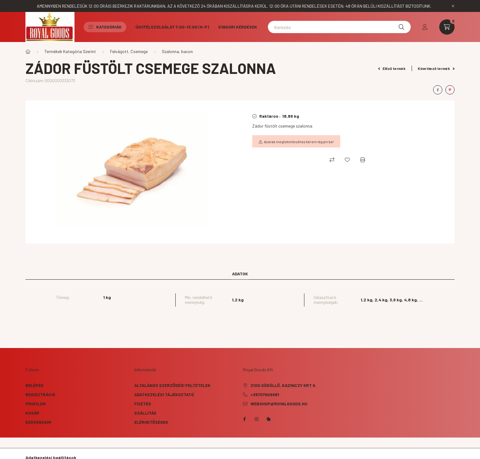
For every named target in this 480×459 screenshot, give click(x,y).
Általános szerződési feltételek (172, 385)
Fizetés (142, 403)
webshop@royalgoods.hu (278, 403)
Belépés (34, 385)
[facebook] (437, 89)
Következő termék (436, 68)
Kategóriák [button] (105, 26)
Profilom (35, 403)
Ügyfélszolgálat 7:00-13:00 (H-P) (172, 26)
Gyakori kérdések (237, 26)
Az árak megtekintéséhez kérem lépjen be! (299, 142)
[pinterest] (450, 89)
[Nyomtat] (362, 160)
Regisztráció (40, 394)
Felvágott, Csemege (129, 51)
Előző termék (392, 68)
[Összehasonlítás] (332, 160)
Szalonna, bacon (177, 51)
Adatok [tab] (240, 273)
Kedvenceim (38, 422)
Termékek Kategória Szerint (70, 51)
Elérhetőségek (151, 422)
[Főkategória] (27, 51)
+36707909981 (264, 394)
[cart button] (447, 27)
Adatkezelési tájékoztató (164, 394)
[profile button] (424, 27)
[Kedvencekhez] (347, 160)
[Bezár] (453, 6)
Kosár (32, 412)
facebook (244, 419)
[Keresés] (339, 27)
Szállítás (145, 412)
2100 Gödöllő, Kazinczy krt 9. (283, 385)
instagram (256, 419)
